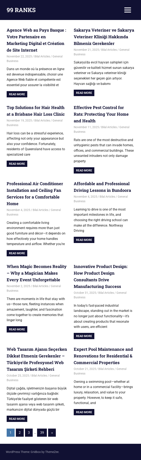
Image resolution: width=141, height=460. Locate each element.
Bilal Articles (42, 56)
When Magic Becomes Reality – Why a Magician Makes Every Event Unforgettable (37, 273)
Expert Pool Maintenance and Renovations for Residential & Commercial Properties (103, 355)
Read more (17, 94)
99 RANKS (21, 10)
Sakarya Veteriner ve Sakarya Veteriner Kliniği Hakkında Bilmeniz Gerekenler (104, 36)
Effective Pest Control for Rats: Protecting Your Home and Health (101, 114)
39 (42, 433)
